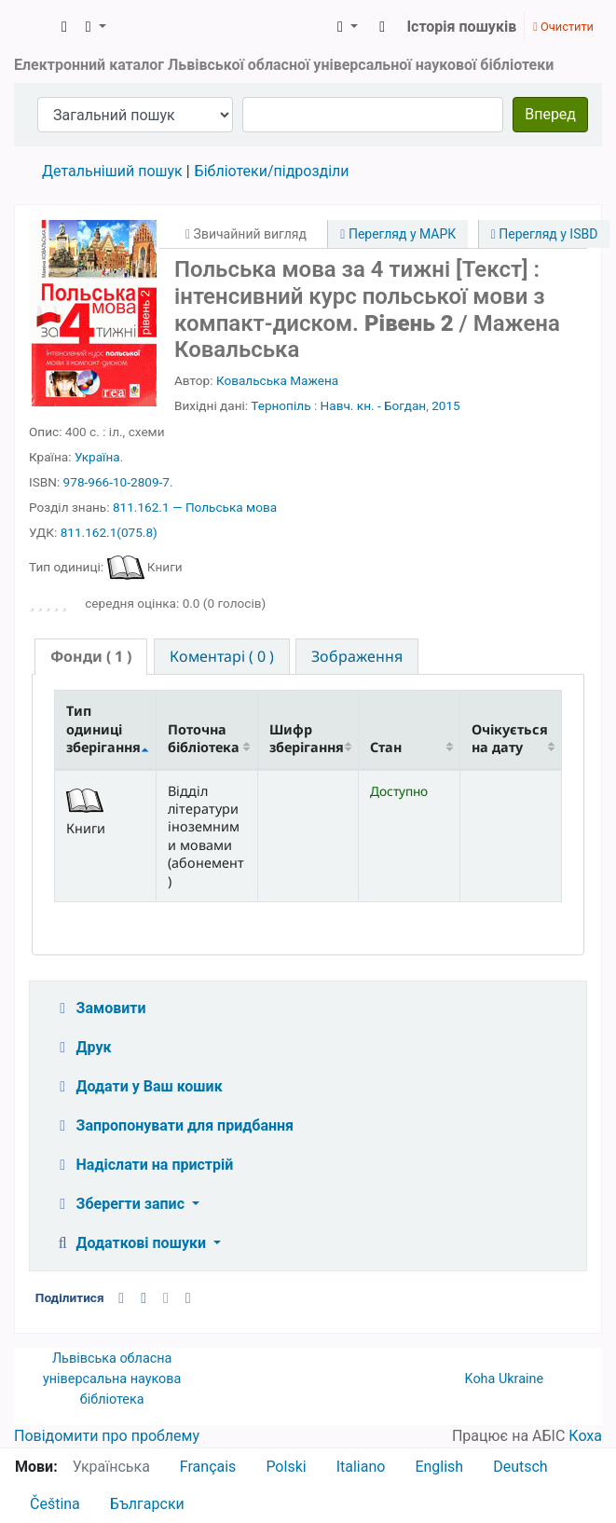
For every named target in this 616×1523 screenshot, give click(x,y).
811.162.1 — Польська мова (195, 507)
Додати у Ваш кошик (138, 1086)
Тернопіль (280, 405)
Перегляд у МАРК (398, 233)
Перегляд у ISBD (544, 233)
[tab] (90, 656)
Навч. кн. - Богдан (374, 405)
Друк (82, 1047)
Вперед (550, 114)
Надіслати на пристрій (143, 1164)
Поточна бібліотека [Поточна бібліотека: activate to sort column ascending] (204, 738)
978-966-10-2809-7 (116, 481)
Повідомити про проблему (106, 1436)
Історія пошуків (461, 26)
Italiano (361, 1466)
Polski (286, 1466)
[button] (64, 27)
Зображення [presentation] (357, 656)
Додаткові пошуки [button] (131, 1243)
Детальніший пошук (112, 171)
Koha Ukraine (504, 1379)
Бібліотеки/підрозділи (272, 171)
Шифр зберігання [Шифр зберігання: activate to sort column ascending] (306, 738)
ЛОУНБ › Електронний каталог (34, 27)
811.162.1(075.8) (109, 532)
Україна (97, 456)
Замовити (99, 1008)
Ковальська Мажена (277, 380)
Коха (585, 1436)
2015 (445, 405)
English (439, 1466)
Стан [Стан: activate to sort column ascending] (386, 747)
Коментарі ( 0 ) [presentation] (222, 656)
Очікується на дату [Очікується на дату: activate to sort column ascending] (510, 738)
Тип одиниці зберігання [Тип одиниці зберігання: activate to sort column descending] (103, 729)
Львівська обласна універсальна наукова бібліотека (112, 1378)
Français (208, 1466)
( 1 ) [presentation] (90, 656)
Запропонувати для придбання (173, 1125)
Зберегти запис (120, 1204)
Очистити (563, 27)
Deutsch (520, 1466)
